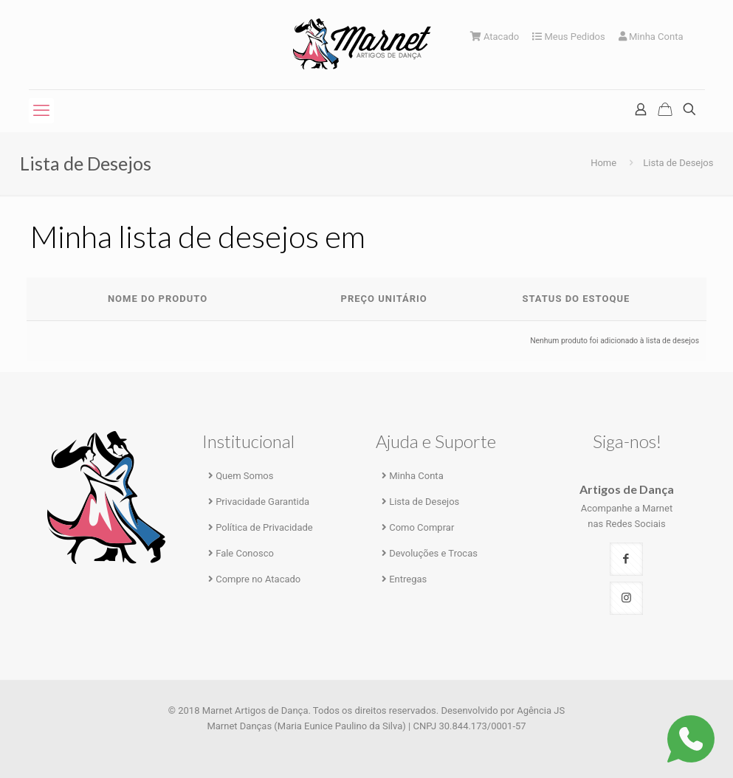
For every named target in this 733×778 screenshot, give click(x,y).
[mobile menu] (41, 110)
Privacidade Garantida (262, 501)
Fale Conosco (245, 553)
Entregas (408, 579)
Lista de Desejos (424, 501)
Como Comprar (421, 527)
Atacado (495, 36)
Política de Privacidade (264, 527)
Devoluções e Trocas (433, 553)
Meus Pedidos (568, 36)
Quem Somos (244, 475)
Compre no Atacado (258, 579)
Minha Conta (651, 36)
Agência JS (541, 710)
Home (603, 162)
